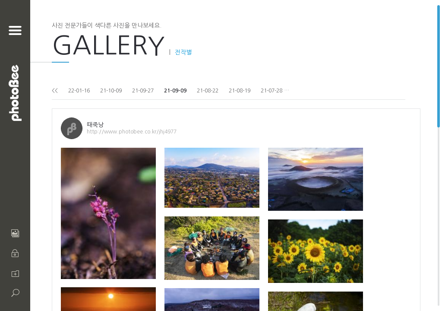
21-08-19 (239, 90)
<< (55, 90)
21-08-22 (207, 90)
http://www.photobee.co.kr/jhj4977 (132, 131)
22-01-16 (79, 90)
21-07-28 (271, 90)
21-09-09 (175, 90)
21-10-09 (111, 90)
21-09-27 (143, 90)
